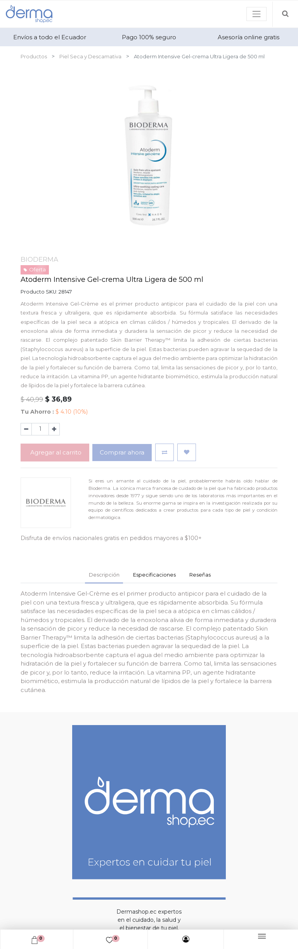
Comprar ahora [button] (122, 452)
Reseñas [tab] (200, 574)
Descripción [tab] (104, 574)
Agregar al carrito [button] (55, 452)
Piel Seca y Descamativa (90, 56)
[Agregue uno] (54, 429)
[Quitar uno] (26, 429)
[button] (164, 452)
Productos (34, 56)
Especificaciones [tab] (154, 574)
